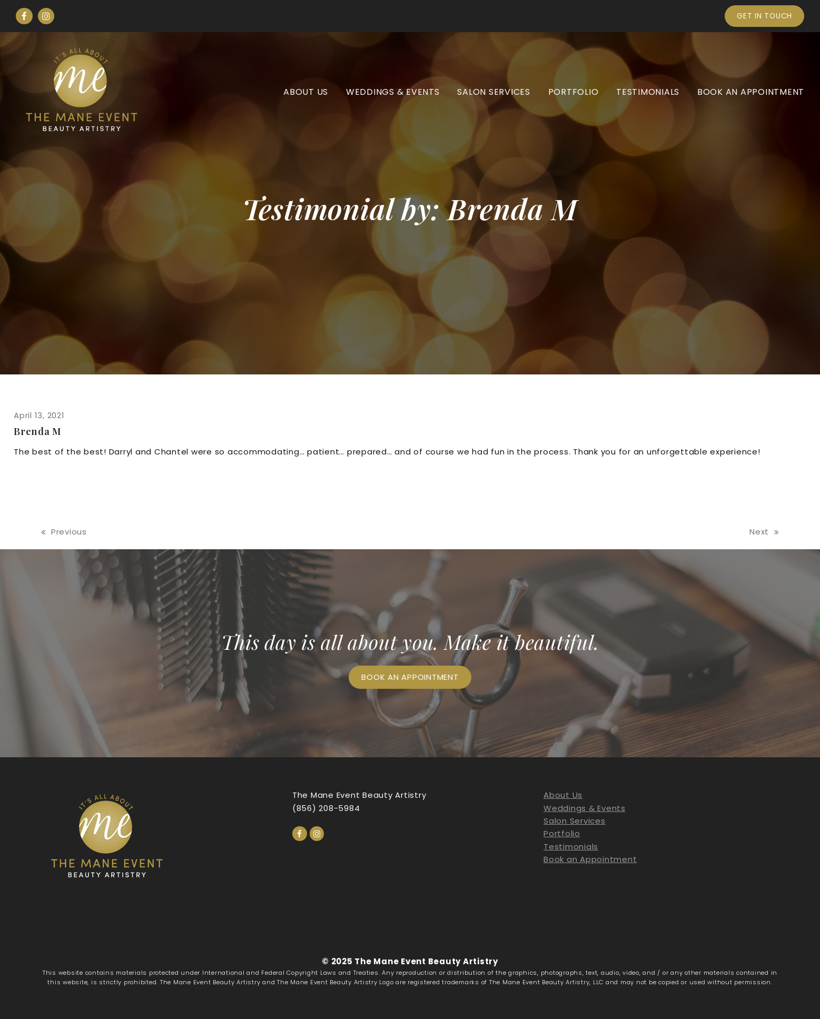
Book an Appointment (590, 859)
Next (764, 532)
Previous (64, 532)
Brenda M (38, 431)
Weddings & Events (585, 808)
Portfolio (562, 833)
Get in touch (764, 16)
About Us (563, 794)
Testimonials (571, 846)
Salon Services (575, 820)
